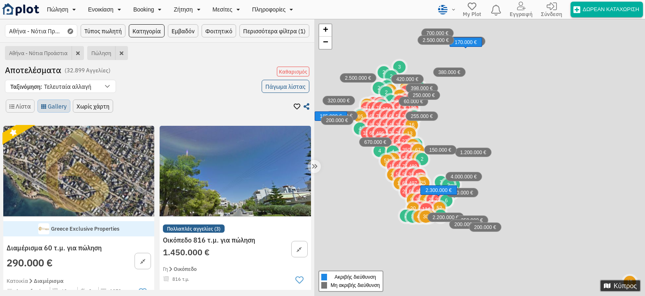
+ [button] (325, 30)
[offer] (607, 9)
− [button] (325, 43)
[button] (60, 86)
